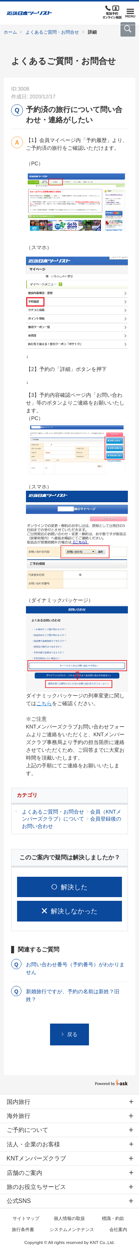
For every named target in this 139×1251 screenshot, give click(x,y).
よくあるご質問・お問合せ (52, 32)
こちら (44, 703)
